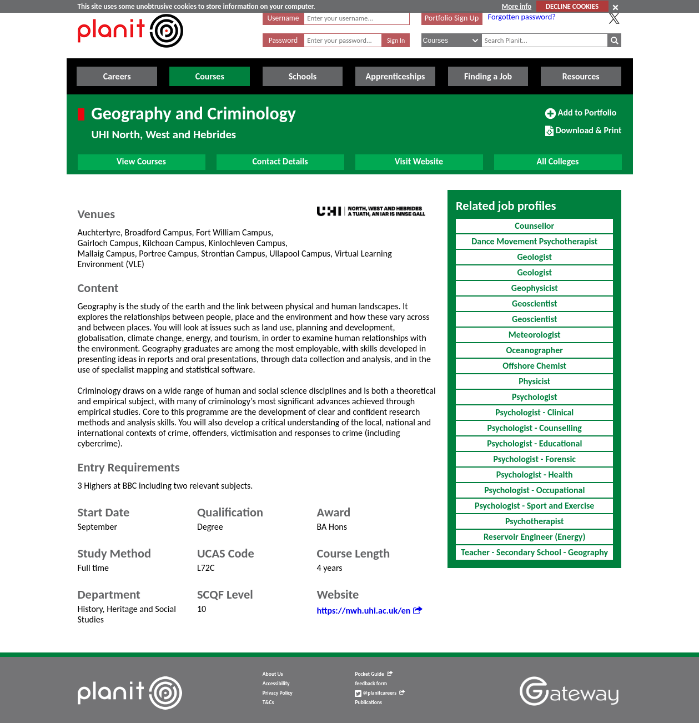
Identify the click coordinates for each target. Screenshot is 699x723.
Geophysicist (534, 288)
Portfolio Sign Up (452, 18)
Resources (581, 76)
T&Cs (268, 702)
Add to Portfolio (580, 117)
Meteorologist (535, 334)
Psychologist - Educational (534, 443)
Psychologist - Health (534, 474)
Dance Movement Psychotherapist (534, 241)
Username (283, 18)
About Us (273, 674)
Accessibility (276, 683)
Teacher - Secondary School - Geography (534, 552)
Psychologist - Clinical (534, 412)
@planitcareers (380, 693)
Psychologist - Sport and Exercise (534, 505)
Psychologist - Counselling (534, 428)
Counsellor (534, 225)
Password (283, 40)
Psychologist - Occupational (534, 490)
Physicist (534, 381)
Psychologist (534, 396)
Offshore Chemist (534, 365)
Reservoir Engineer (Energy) (534, 536)
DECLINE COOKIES (572, 6)
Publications (368, 702)
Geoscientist (534, 303)
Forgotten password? (522, 17)
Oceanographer (534, 350)
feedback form (371, 683)
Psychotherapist (534, 521)
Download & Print (583, 135)
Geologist (534, 257)
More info (516, 6)
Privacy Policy (278, 693)
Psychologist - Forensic (534, 459)
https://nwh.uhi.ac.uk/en (370, 610)
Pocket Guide (373, 674)
